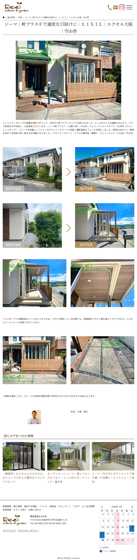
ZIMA (20, 17)
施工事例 (11, 17)
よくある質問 (88, 506)
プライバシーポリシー (28, 530)
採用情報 (7, 509)
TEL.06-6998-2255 (39, 523)
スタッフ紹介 (19, 509)
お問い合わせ (34, 509)
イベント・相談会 (47, 506)
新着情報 (7, 506)
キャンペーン (64, 506)
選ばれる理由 (30, 506)
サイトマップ (9, 530)
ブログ (76, 506)
